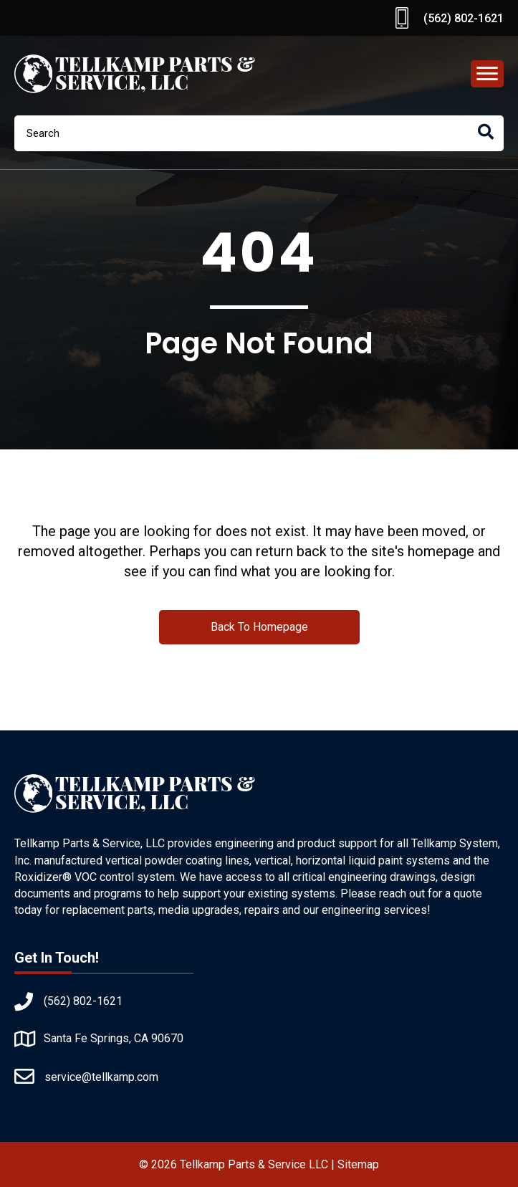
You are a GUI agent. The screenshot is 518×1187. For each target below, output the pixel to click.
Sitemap (358, 1164)
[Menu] (487, 73)
